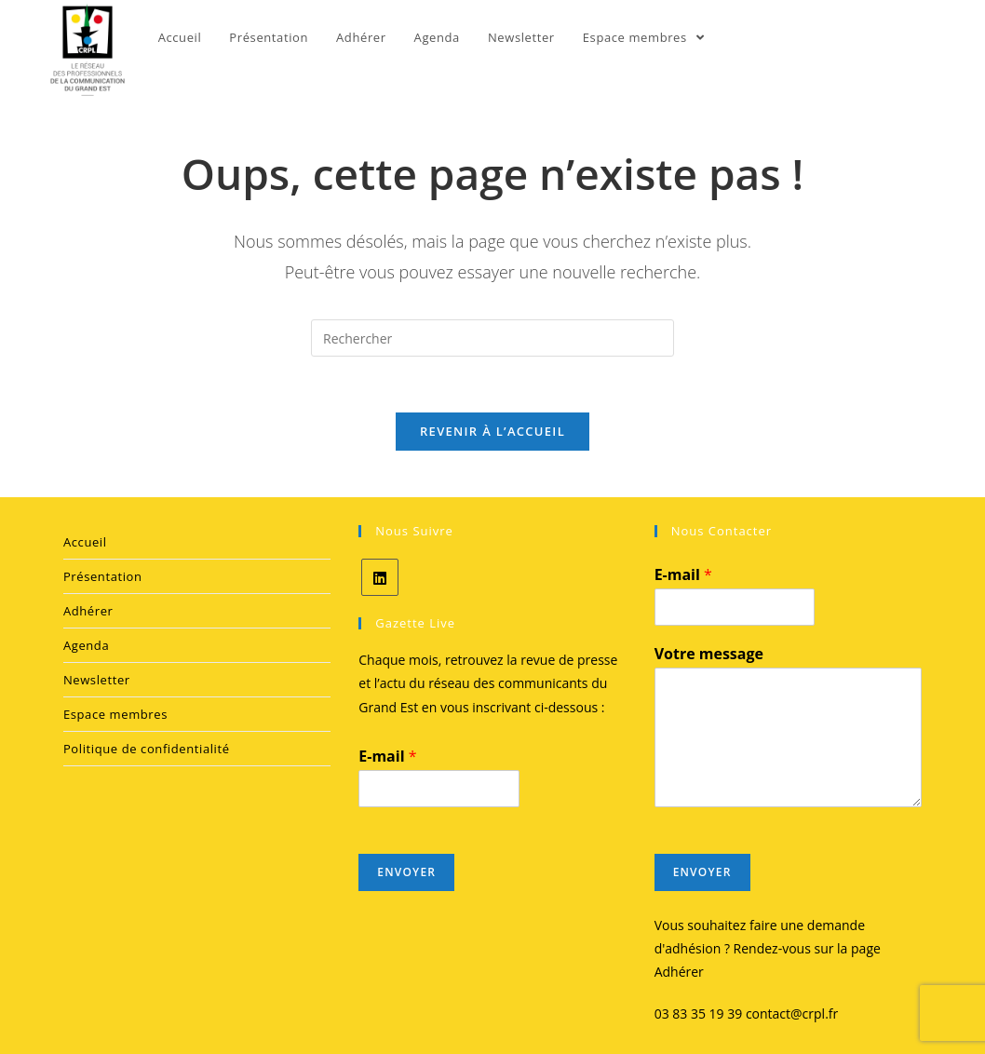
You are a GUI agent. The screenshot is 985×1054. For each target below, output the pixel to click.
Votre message (708, 654)
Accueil (85, 542)
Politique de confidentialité (146, 748)
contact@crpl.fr (792, 1013)
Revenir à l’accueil (492, 431)
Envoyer (406, 872)
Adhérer (88, 610)
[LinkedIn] (379, 577)
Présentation (102, 576)
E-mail (387, 756)
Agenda (86, 645)
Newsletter (96, 679)
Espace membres (115, 714)
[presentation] (773, 896)
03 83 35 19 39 (698, 1013)
